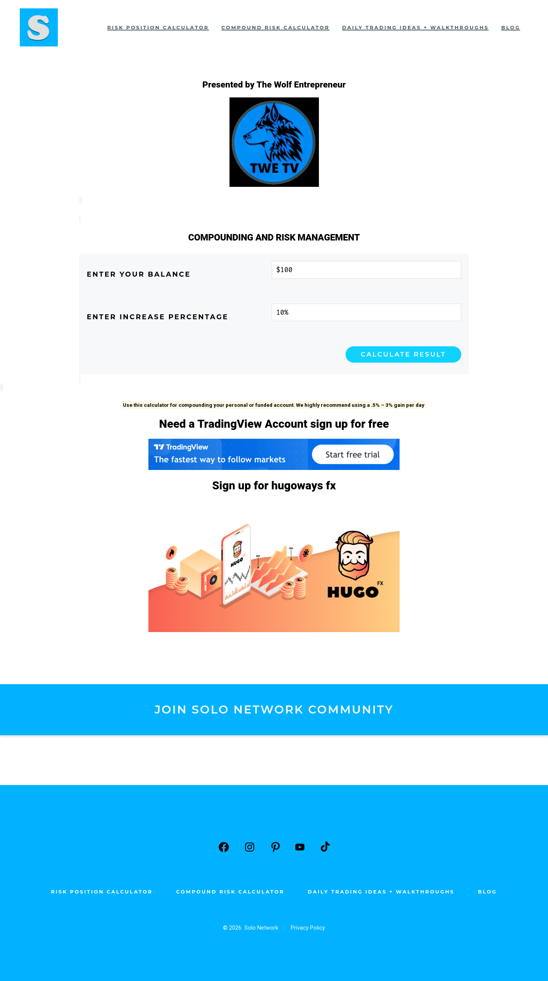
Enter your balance (139, 273)
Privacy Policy (308, 927)
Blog (510, 27)
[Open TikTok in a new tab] (324, 846)
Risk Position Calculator (158, 27)
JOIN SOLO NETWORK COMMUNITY (274, 708)
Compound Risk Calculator (275, 27)
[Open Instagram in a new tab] (249, 846)
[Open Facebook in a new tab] (224, 846)
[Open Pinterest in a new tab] (275, 846)
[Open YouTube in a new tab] (300, 846)
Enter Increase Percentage (157, 316)
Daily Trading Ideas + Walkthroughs (415, 27)
